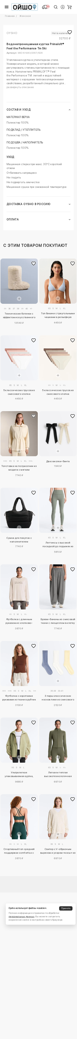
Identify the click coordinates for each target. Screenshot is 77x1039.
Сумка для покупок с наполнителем (19, 540)
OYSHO (12, 33)
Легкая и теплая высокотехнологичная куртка (58, 775)
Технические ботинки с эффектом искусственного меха (19, 316)
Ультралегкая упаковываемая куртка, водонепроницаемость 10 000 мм (19, 775)
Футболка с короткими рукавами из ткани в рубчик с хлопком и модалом (19, 698)
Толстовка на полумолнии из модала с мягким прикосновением (19, 468)
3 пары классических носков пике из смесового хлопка (58, 698)
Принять (66, 908)
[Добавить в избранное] (34, 264)
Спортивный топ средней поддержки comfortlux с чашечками (19, 851)
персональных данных (21, 916)
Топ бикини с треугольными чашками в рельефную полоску (58, 316)
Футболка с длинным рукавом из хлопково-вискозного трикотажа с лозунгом (19, 622)
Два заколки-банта (58, 461)
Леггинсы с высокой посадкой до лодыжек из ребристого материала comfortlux (58, 545)
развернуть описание (20, 87)
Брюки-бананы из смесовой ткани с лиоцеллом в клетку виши (58, 622)
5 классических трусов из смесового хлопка (19, 392)
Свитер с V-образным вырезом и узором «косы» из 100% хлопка (58, 851)
